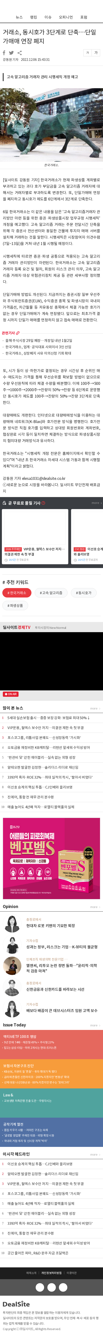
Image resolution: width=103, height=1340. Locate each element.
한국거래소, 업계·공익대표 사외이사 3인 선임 (38, 347)
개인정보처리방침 (51, 1273)
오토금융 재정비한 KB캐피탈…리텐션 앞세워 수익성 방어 (49, 747)
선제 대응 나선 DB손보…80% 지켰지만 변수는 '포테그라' (36, 1082)
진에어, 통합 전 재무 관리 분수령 (31, 797)
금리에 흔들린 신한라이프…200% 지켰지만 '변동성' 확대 (36, 1077)
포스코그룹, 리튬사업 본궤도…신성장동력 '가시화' (44, 737)
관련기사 (8, 333)
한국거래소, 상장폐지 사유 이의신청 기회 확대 (38, 354)
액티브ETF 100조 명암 (19, 1036)
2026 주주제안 (13, 549)
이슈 (48, 17)
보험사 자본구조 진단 (18, 1066)
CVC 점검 (79, 549)
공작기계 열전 (13, 1124)
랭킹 (33, 17)
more (17, 333)
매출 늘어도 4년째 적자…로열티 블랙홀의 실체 (41, 807)
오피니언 (66, 17)
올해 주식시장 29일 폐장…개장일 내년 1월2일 (38, 341)
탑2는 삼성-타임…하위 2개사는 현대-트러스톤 (30, 1047)
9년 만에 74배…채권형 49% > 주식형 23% (29, 1042)
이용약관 (72, 1273)
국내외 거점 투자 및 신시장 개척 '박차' (25, 1140)
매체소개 (31, 1273)
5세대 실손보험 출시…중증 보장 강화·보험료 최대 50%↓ (49, 718)
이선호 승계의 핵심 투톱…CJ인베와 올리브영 (40, 787)
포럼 (83, 17)
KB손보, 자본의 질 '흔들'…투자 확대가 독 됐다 (30, 1071)
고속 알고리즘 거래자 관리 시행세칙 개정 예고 (42, 77)
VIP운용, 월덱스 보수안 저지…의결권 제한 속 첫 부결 (46, 728)
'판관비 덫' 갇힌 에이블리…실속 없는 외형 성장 (42, 757)
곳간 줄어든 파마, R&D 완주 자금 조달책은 (38, 1253)
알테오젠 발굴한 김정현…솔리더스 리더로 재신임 (43, 767)
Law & (8, 1095)
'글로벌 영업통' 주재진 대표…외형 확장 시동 (29, 1135)
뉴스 (19, 17)
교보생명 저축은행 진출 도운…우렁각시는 (28, 1100)
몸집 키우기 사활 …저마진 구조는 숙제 (26, 1130)
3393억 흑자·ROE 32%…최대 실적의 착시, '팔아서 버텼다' (50, 777)
